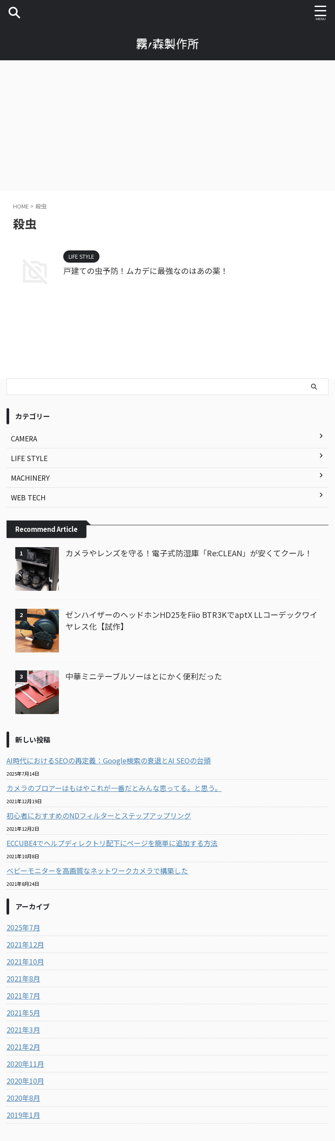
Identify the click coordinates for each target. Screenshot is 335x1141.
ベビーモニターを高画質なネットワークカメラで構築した (97, 870)
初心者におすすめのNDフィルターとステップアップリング (99, 815)
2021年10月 (25, 961)
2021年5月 (23, 1012)
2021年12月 (25, 944)
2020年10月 (25, 1080)
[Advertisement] (167, 126)
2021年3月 (23, 1029)
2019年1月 (23, 1115)
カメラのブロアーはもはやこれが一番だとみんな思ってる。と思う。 (114, 788)
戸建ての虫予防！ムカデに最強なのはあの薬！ (145, 270)
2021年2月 (23, 1046)
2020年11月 (25, 1063)
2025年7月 (23, 927)
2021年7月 (23, 995)
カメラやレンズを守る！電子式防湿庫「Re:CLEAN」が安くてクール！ (188, 552)
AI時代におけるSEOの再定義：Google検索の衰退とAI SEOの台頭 (109, 760)
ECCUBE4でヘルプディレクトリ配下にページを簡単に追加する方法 (112, 843)
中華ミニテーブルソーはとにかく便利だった (143, 676)
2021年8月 (23, 978)
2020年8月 (23, 1097)
